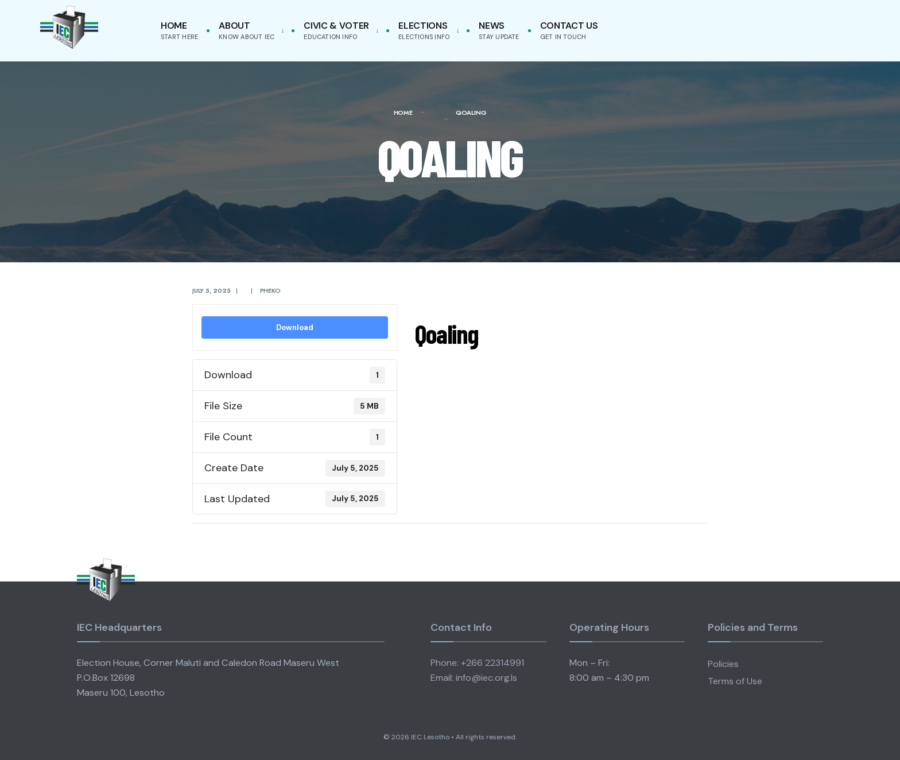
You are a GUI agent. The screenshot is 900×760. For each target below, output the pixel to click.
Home (179, 30)
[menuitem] (249, 30)
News (499, 30)
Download (294, 327)
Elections (423, 30)
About (246, 30)
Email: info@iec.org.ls (473, 678)
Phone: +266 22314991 (477, 663)
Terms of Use (735, 681)
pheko (270, 290)
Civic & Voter (336, 30)
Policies (723, 664)
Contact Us (569, 30)
